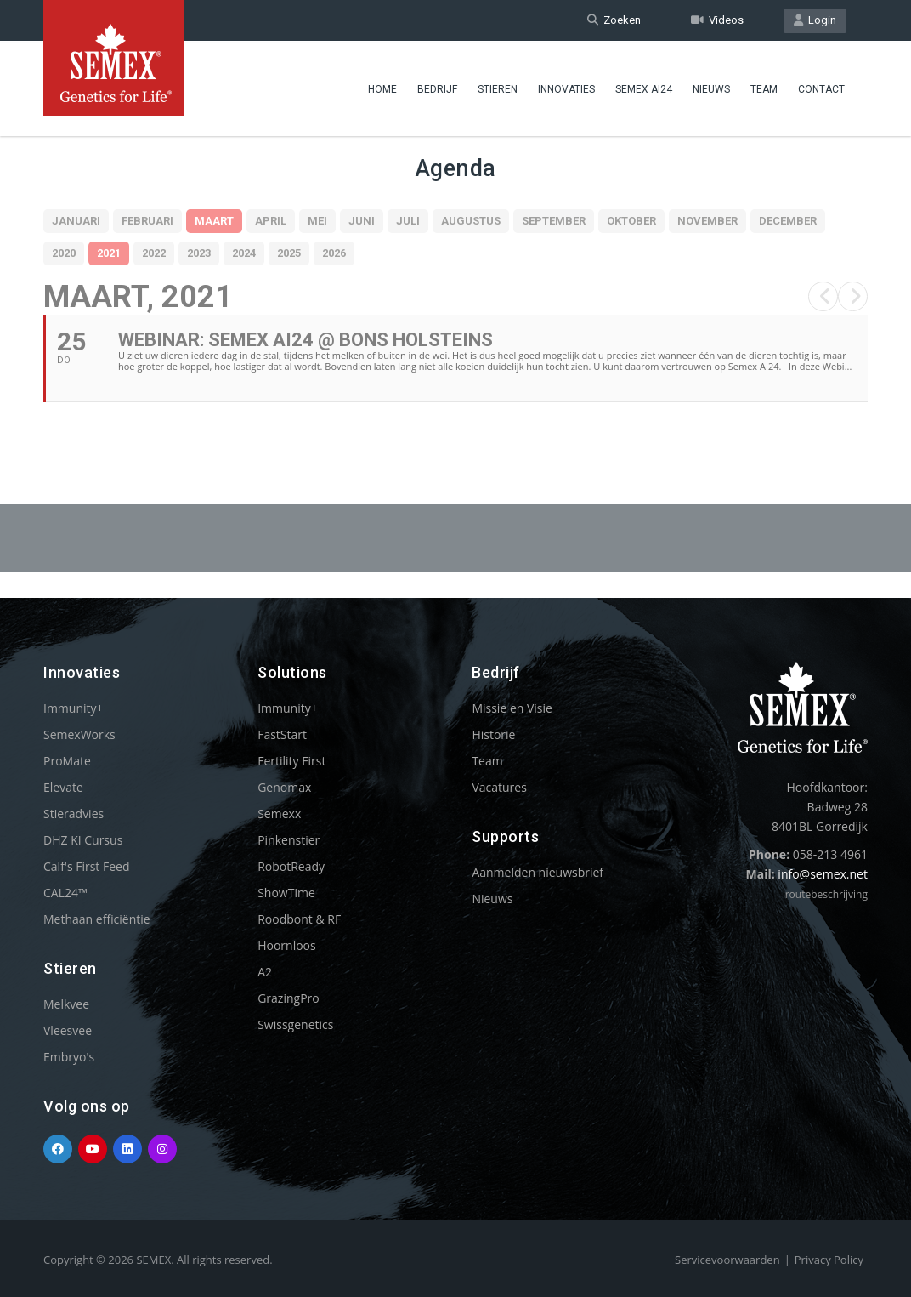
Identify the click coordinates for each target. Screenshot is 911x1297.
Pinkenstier (288, 840)
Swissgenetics (295, 1024)
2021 (109, 253)
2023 (199, 253)
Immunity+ (73, 708)
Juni (361, 220)
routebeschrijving (826, 894)
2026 (334, 253)
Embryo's (68, 1057)
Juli (408, 220)
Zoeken (614, 20)
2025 (289, 253)
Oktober (631, 220)
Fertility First (291, 761)
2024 (244, 253)
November (707, 220)
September (554, 220)
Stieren (498, 89)
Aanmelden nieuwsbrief (537, 872)
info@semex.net (823, 874)
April (270, 220)
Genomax (284, 787)
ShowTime (286, 893)
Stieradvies (73, 813)
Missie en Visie (512, 708)
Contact (821, 89)
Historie (493, 734)
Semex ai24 (643, 89)
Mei (317, 220)
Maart (214, 220)
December (788, 220)
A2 (264, 972)
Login (815, 20)
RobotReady (291, 866)
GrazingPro (288, 998)
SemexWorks (79, 734)
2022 (154, 253)
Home (382, 89)
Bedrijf (437, 89)
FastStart (282, 734)
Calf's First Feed (86, 866)
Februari (147, 220)
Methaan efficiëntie (96, 919)
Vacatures (499, 787)
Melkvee (66, 1004)
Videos (717, 20)
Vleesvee (67, 1030)
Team (764, 89)
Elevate (63, 787)
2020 (64, 253)
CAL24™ (65, 893)
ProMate (67, 761)
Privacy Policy (829, 1259)
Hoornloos (286, 945)
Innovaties (566, 89)
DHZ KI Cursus (82, 840)
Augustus (471, 220)
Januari (76, 220)
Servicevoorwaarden (727, 1259)
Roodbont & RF (299, 919)
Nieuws (711, 89)
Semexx (279, 813)
